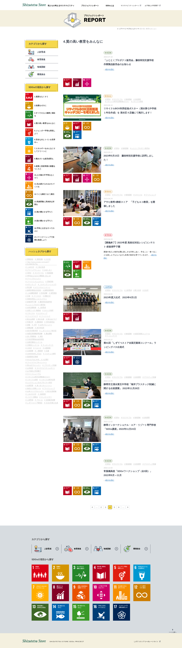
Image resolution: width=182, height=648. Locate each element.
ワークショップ (49, 388)
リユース (38, 348)
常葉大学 (30, 322)
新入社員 (41, 319)
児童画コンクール (33, 345)
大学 (35, 325)
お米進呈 (30, 368)
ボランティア (31, 284)
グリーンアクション (34, 270)
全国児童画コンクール (34, 342)
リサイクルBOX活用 (48, 380)
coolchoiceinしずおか (34, 354)
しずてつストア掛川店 (48, 331)
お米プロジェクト (46, 325)
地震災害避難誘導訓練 (34, 333)
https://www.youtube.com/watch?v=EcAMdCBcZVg (37, 263)
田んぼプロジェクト (34, 365)
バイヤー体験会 (32, 397)
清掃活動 (39, 259)
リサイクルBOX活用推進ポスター (38, 377)
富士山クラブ (52, 319)
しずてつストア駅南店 (34, 403)
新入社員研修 (51, 391)
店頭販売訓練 (50, 400)
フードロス (37, 296)
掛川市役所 (40, 328)
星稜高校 (50, 281)
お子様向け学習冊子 (34, 371)
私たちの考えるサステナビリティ (61, 6)
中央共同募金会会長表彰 (35, 339)
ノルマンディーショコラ (47, 284)
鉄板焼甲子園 (31, 302)
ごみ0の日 (30, 267)
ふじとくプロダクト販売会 (36, 305)
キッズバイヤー (46, 397)
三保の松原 (41, 267)
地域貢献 (50, 273)
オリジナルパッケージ (42, 287)
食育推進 (53, 293)
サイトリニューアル (34, 374)
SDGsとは (110, 6)
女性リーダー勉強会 (34, 310)
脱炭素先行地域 (32, 356)
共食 (28, 296)
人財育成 (42, 307)
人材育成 (30, 400)
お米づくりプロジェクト (35, 391)
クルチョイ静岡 (49, 354)
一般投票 (39, 351)
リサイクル (31, 313)
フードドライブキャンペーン (37, 362)
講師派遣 (39, 322)
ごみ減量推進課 (32, 293)
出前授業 (30, 351)
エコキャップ (42, 313)
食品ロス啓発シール (34, 388)
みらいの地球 (48, 310)
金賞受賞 (30, 385)
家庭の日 (47, 296)
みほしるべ (48, 270)
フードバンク (45, 316)
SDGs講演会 (50, 322)
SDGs (29, 273)
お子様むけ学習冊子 (151, 5)
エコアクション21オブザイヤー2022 (39, 382)
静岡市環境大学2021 (34, 290)
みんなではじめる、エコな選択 (37, 359)
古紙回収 (42, 394)
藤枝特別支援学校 (45, 302)
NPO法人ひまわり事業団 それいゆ (39, 276)
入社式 (29, 348)
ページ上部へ (172, 632)
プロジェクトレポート (90, 6)
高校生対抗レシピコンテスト (37, 299)
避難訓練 (30, 328)
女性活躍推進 (31, 307)
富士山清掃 (31, 319)
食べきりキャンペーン (44, 385)
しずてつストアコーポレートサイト (146, 641)
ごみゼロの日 (31, 394)
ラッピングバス (47, 345)
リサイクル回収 (32, 380)
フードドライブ (32, 316)
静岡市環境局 (49, 290)
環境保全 (30, 259)
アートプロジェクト (34, 278)
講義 (28, 325)
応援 (47, 351)
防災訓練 (44, 293)
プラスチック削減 (50, 365)
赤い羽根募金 (31, 336)
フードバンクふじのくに (35, 281)
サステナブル (39, 273)
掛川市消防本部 (32, 331)
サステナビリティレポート (130, 5)
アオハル (39, 400)
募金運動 (48, 333)
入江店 (48, 259)
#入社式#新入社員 (51, 403)
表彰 (41, 336)
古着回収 (47, 348)
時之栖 (29, 287)
